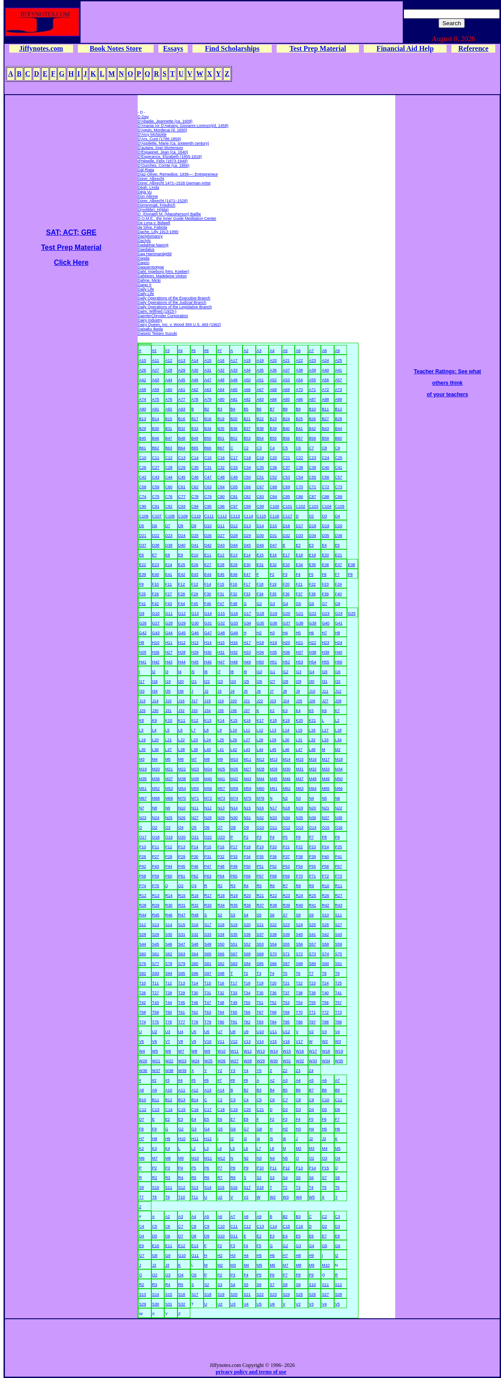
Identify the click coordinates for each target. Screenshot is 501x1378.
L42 (234, 749)
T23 (312, 983)
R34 (221, 905)
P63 (208, 876)
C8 (324, 448)
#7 (219, 350)
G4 (285, 603)
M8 (207, 759)
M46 (287, 779)
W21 (156, 1061)
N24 (156, 817)
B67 (220, 448)
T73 (338, 1012)
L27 (246, 740)
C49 (234, 477)
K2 (272, 710)
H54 (312, 662)
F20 (286, 584)
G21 (299, 613)
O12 (286, 827)
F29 (194, 594)
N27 (195, 817)
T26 (142, 993)
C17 (234, 458)
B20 (234, 419)
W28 (247, 1061)
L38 (181, 749)
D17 (299, 526)
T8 (324, 973)
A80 (220, 399)
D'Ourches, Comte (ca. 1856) (163, 165)
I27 (272, 681)
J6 (259, 691)
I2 (154, 672)
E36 (325, 565)
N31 (247, 817)
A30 (194, 370)
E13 (234, 555)
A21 (286, 360)
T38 (299, 993)
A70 (299, 389)
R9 (311, 886)
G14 (208, 613)
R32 (195, 905)
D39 (169, 545)
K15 (234, 720)
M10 (235, 759)
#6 (206, 350)
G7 (324, 603)
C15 (208, 458)
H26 (156, 652)
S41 (312, 934)
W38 (169, 1070)
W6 (168, 1051)
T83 (260, 1022)
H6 (311, 633)
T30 (194, 993)
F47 (220, 603)
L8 (206, 730)
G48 (221, 633)
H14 (208, 642)
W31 (287, 1061)
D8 (181, 526)
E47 (246, 574)
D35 (325, 535)
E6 (141, 555)
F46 (208, 603)
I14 (312, 672)
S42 (325, 934)
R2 (220, 886)
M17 (326, 759)
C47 (208, 477)
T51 (260, 1002)
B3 (219, 409)
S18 (220, 924)
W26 (221, 1061)
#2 (154, 350)
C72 (325, 487)
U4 (181, 1032)
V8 (180, 1041)
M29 (273, 769)
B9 (298, 409)
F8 (350, 574)
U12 (286, 1032)
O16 (339, 827)
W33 (313, 1061)
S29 (155, 934)
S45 (155, 944)
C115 (261, 516)
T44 (168, 1002)
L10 (234, 730)
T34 (246, 993)
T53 (286, 1002)
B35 (220, 428)
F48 (234, 603)
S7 (285, 915)
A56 (325, 380)
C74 (142, 496)
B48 (181, 438)
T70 (299, 1012)
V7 (167, 1041)
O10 (260, 827)
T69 (286, 1012)
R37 (260, 905)
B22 (260, 419)
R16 (195, 895)
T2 (245, 973)
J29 (142, 710)
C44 (169, 477)
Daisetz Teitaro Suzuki (157, 333)
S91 (338, 963)
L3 (141, 730)
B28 (338, 419)
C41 (339, 467)
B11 (325, 409)
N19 (299, 808)
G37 (286, 623)
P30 (194, 856)
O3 (167, 827)
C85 (286, 496)
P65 (234, 876)
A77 (181, 399)
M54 (182, 788)
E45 (220, 574)
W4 (142, 1051)
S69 (260, 954)
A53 (286, 380)
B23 (273, 419)
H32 (234, 652)
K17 (260, 720)
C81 (234, 496)
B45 (142, 438)
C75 (156, 496)
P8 (324, 837)
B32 (181, 428)
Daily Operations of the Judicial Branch (172, 302)
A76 (168, 399)
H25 (142, 652)
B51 (220, 438)
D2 (311, 516)
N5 (324, 798)
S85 (260, 963)
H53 (299, 662)
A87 (312, 399)
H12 (182, 642)
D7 (167, 526)
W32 (300, 1061)
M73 (221, 798)
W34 (326, 1061)
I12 (286, 672)
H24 (339, 642)
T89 (338, 1022)
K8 (141, 720)
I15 (325, 672)
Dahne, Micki (149, 280)
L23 (194, 740)
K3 (285, 710)
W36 (143, 1070)
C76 (169, 496)
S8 (298, 915)
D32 (286, 535)
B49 (194, 438)
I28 (286, 681)
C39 (312, 467)
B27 (325, 419)
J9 (298, 691)
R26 (325, 895)
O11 (273, 827)
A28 (168, 370)
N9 (167, 808)
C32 (221, 467)
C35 (260, 467)
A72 (325, 389)
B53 (246, 438)
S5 (259, 915)
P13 (181, 847)
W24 (195, 1061)
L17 (325, 730)
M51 (143, 788)
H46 (208, 662)
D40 (182, 545)
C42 (142, 477)
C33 (234, 467)
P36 (273, 856)
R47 (182, 915)
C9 (337, 448)
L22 (181, 740)
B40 (286, 428)
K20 (299, 720)
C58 (142, 487)
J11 (325, 691)
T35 (260, 993)
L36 (155, 749)
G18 (260, 613)
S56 (299, 944)
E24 (168, 565)
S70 (273, 954)
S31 (181, 934)
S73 (312, 954)
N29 (221, 817)
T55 (312, 1002)
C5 (285, 448)
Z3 (298, 1070)
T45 (181, 1002)
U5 (194, 1032)
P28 (168, 856)
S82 (220, 963)
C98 (247, 506)
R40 (299, 905)
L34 (338, 740)
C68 (273, 487)
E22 (142, 565)
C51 (260, 477)
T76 (168, 1022)
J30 (155, 710)
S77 (155, 963)
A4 (272, 350)
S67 (234, 954)
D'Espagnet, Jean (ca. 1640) (163, 152)
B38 (260, 428)
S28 (142, 934)
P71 (312, 876)
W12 (247, 1051)
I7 (219, 672)
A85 (286, 399)
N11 (195, 808)
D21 (142, 535)
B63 (168, 448)
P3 (259, 837)
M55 (195, 788)
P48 (220, 866)
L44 (260, 749)
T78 (194, 1022)
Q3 (194, 886)
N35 (299, 817)
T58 (142, 1012)
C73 (339, 487)
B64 (181, 448)
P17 (234, 847)
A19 (260, 360)
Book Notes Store (115, 48)
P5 (285, 837)
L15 (299, 730)
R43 (339, 905)
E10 (194, 555)
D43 (221, 545)
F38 (312, 594)
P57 (338, 866)
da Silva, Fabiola (152, 227)
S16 (194, 924)
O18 (156, 837)
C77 (182, 496)
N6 (337, 798)
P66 (246, 876)
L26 (234, 740)
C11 (156, 458)
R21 (260, 895)
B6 (259, 409)
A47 (208, 380)
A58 (142, 389)
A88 (325, 399)
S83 (234, 963)
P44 (168, 866)
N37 (325, 817)
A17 (234, 360)
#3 (167, 350)
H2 (259, 633)
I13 (298, 672)
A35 (260, 370)
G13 (195, 613)
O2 (155, 827)
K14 (220, 720)
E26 (194, 565)
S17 (208, 924)
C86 (299, 496)
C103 (314, 506)
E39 (142, 574)
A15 (208, 360)
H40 (339, 652)
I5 (193, 672)
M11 (247, 759)
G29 (182, 623)
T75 (155, 1022)
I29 (298, 681)
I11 (272, 672)
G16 (234, 613)
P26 (142, 856)
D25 (195, 535)
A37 (286, 370)
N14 (234, 808)
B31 (168, 428)
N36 (312, 817)
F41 (142, 603)
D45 (247, 545)
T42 (142, 1002)
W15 (287, 1051)
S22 (273, 924)
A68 (273, 389)
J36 (234, 710)
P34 (246, 856)
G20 (286, 613)
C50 (247, 477)
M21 (169, 769)
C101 (288, 506)
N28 (208, 817)
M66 (339, 788)
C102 (300, 506)
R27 (339, 895)
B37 (246, 428)
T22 (299, 983)
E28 (220, 565)
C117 (288, 516)
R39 (286, 905)
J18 (207, 701)
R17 (208, 895)
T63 (208, 1012)
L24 (207, 740)
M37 (169, 779)
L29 (273, 740)
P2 (245, 837)
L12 (260, 730)
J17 (194, 701)
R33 (208, 905)
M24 (208, 769)
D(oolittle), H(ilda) (153, 209)
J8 (285, 691)
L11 (246, 730)
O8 (233, 827)
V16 (286, 1041)
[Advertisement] (71, 696)
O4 (181, 827)
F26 (155, 594)
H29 (195, 652)
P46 (194, 866)
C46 (195, 477)
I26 (259, 681)
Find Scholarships (232, 48)
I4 (180, 672)
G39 (312, 623)
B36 (234, 428)
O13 (299, 827)
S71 (286, 954)
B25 (299, 419)
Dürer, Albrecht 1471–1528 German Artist (174, 183)
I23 (220, 681)
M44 (261, 779)
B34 (208, 428)
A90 (142, 409)
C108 (170, 516)
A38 (299, 370)
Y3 (233, 1070)
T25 (338, 983)
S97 (208, 973)
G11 (169, 613)
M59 (247, 788)
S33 (208, 934)
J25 (299, 701)
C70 (299, 487)
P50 (246, 866)
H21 (299, 642)
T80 (220, 1022)
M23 (195, 769)
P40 (325, 856)
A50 (246, 380)
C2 (246, 448)
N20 (312, 808)
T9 (337, 973)
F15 (220, 584)
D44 (234, 545)
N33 (273, 817)
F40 (338, 594)
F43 (168, 603)
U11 (273, 1032)
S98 (220, 973)
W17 (313, 1051)
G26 (142, 623)
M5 (168, 759)
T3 (259, 973)
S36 (246, 934)
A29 (181, 370)
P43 (155, 866)
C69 (286, 487)
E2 (298, 545)
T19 (260, 983)
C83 (260, 496)
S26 (325, 924)
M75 (247, 798)
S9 (311, 915)
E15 (260, 555)
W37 (156, 1070)
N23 (142, 817)
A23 (312, 360)
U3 (167, 1032)
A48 (220, 380)
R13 (156, 895)
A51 (260, 380)
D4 (337, 516)
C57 (339, 477)
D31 (273, 535)
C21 (286, 458)
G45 (182, 633)
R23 (286, 895)
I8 (232, 672)
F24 (338, 584)
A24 (325, 360)
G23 (325, 613)
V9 (193, 1041)
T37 (286, 993)
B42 (312, 428)
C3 (259, 448)
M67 (143, 798)
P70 (299, 876)
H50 (260, 662)
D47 (273, 545)
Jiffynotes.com (41, 48)
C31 (208, 467)
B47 (168, 438)
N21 (325, 808)
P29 (181, 856)
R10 (325, 886)
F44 (181, 603)
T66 (246, 1012)
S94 (168, 973)
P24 (325, 847)
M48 (313, 779)
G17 (247, 613)
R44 (142, 915)
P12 (168, 847)
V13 (246, 1041)
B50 (208, 438)
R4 (246, 886)
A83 (260, 399)
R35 (234, 905)
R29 (156, 905)
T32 (220, 993)
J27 (325, 701)
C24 (325, 458)
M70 (182, 798)
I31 (325, 681)
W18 (326, 1051)
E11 (208, 555)
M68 (156, 798)
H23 (325, 642)
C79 (208, 496)
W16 (300, 1051)
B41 (299, 428)
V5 (141, 1041)
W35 (339, 1061)
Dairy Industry (150, 320)
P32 (220, 856)
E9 (180, 555)
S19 (234, 924)
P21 (286, 847)
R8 (298, 886)
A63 (208, 389)
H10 (156, 642)
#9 (245, 1080)
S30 (168, 934)
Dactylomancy (150, 236)
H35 (273, 652)
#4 (180, 350)
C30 (195, 467)
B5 (245, 409)
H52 (286, 662)
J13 (142, 701)
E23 (155, 565)
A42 (142, 380)
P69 (286, 876)
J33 (194, 710)
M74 (235, 798)
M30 (287, 769)
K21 (312, 720)
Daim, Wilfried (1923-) (157, 311)
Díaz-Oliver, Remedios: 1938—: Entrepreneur (178, 174)
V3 (324, 1032)
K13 (208, 720)
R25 (312, 895)
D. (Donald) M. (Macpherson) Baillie (169, 214)
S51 (234, 944)
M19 (143, 769)
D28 (234, 535)
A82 (246, 399)
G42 (142, 633)
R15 (182, 895)
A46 (194, 380)
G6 (311, 603)
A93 (181, 409)
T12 (168, 983)
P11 (155, 847)
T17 (234, 983)
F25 (142, 594)
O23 (221, 837)
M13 (273, 759)
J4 (233, 691)
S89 (312, 963)
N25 (169, 817)
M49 (326, 779)
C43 (156, 477)
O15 (325, 827)
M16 (313, 759)
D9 (194, 526)
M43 (247, 779)
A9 (337, 350)
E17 (286, 555)
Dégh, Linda (148, 187)
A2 (245, 350)
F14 (208, 584)
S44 (142, 944)
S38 (273, 934)
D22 (156, 535)
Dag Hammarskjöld (155, 254)
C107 (157, 516)
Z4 (311, 1070)
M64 (313, 788)
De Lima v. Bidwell (154, 223)
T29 (181, 993)
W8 (194, 1051)
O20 (182, 837)
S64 (194, 954)
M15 (300, 759)
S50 (220, 944)
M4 (155, 759)
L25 (220, 740)
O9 (246, 827)
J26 (312, 701)
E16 (273, 555)
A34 (246, 370)
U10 (260, 1032)
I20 (181, 681)
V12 (234, 1041)
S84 (246, 963)
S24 (299, 924)
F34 (260, 594)
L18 (338, 730)
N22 (339, 808)
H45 (195, 662)
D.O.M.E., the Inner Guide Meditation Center (177, 218)
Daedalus (146, 249)
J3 (219, 691)
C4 (272, 448)
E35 (312, 565)
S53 (260, 944)
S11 (338, 915)
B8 (285, 409)
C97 (234, 506)
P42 (142, 866)
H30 (208, 652)
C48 (221, 477)
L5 (167, 730)
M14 (287, 759)
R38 (273, 905)
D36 (339, 535)
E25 (181, 565)
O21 (195, 837)
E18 (299, 555)
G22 (312, 613)
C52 (273, 477)
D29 (247, 535)
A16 (220, 360)
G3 (272, 603)
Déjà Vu (145, 192)
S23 (286, 924)
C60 (169, 487)
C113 (235, 516)
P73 (338, 876)
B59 (325, 438)
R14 (169, 895)
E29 (234, 565)
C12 (169, 458)
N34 (286, 817)
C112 (222, 516)
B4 (233, 409)
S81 (208, 963)
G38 (299, 623)
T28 (168, 993)
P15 (208, 847)
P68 (273, 876)
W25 (208, 1061)
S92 (142, 973)
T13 (181, 983)
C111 (209, 516)
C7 (311, 448)
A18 (246, 360)
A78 (194, 399)
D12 (234, 526)
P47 (208, 866)
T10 (142, 983)
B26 (312, 419)
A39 (312, 370)
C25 (339, 458)
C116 (274, 516)
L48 (312, 749)
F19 (273, 584)
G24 (339, 613)
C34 (247, 467)
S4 (245, 915)
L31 (299, 740)
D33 (299, 535)
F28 (181, 594)
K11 (181, 720)
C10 (142, 458)
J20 (234, 701)
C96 (221, 506)
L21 (168, 740)
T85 (286, 1022)
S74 (325, 954)
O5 (194, 827)
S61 (155, 954)
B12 (338, 409)
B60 (338, 438)
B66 (208, 448)
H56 (339, 662)
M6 (181, 759)
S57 (312, 944)
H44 (182, 662)
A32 (220, 370)
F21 (299, 584)
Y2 (219, 1070)
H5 (298, 633)
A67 (260, 389)
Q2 (181, 886)
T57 (338, 1002)
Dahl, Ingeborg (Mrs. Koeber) (163, 271)
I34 (155, 691)
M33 (326, 769)
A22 (299, 360)
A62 (194, 389)
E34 (299, 565)
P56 (325, 866)
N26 (182, 817)
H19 (273, 642)
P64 (220, 876)
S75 (338, 954)
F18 (260, 584)
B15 (168, 419)
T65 (234, 1012)
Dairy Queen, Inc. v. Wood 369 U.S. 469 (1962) (179, 324)
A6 (298, 350)
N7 (141, 808)
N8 (155, 808)
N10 (182, 808)
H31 (221, 652)
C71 (312, 487)
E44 (208, 574)
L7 (193, 730)
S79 (181, 963)
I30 (312, 681)
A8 (324, 350)
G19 (273, 613)
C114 (248, 516)
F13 (194, 584)
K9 (154, 720)
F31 (220, 594)
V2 (311, 1032)
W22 (169, 1061)
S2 (219, 915)
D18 (312, 526)
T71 (312, 1012)
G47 (208, 633)
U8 (233, 1032)
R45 (156, 915)
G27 (156, 623)
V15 (273, 1041)
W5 (155, 1051)
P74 (142, 886)
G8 (337, 603)
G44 (169, 633)
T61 (181, 1012)
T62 (194, 1012)
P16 (220, 847)
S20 (246, 924)
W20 (143, 1061)
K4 (298, 710)
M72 (208, 798)
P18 (246, 847)
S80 (194, 963)
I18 (155, 681)
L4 (154, 730)
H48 (234, 662)
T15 (208, 983)
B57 (299, 438)
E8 (167, 555)
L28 (260, 740)
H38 (312, 652)
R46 (169, 915)
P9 (337, 837)
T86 (299, 1022)
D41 (195, 545)
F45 (194, 603)
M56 (208, 788)
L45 (273, 749)
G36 (273, 623)
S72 (299, 954)
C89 (339, 496)
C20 (273, 458)
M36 (156, 779)
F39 (325, 594)
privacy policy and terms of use (251, 1372)
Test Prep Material (317, 48)
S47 (181, 944)
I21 (194, 681)
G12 (182, 613)
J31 (168, 710)
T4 (272, 973)
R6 (272, 886)
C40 (325, 467)
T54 (299, 1002)
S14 (168, 924)
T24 (325, 983)
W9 (207, 1051)
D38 (156, 545)
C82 (247, 496)
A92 (168, 409)
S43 (338, 934)
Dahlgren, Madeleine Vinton (162, 276)
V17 (299, 1041)
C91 (156, 506)
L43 (246, 749)
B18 (208, 419)
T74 (142, 1022)
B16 (181, 419)
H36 (286, 652)
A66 (246, 389)
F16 (234, 584)
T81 (234, 1022)
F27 (168, 594)
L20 (155, 740)
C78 (195, 496)
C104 (326, 506)
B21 (246, 419)
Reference (473, 48)
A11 (155, 360)
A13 (181, 360)
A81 (234, 399)
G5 (298, 603)
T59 (155, 1012)
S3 (233, 915)
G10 (156, 613)
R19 (234, 895)
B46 (155, 438)
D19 (325, 526)
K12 (194, 720)
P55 (312, 866)
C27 (156, 467)
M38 (182, 779)
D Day (143, 117)
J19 (220, 701)
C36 (273, 467)
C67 (260, 487)
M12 (261, 759)
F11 (168, 584)
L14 (286, 730)
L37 (168, 749)
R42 (325, 905)
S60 (142, 954)
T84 (273, 1022)
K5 (311, 710)
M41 (221, 779)
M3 (142, 759)
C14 (195, 458)
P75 (155, 886)
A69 (286, 389)
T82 (246, 1022)
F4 (298, 574)
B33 (194, 428)
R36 (247, 905)
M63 (300, 788)
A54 (299, 380)
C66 (247, 487)
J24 (286, 701)
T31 (208, 993)
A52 (273, 380)
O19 (169, 837)
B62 (155, 448)
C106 (144, 516)
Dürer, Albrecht (151, 178)
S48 (194, 944)
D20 (339, 526)
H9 (141, 642)
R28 (142, 905)
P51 (260, 866)
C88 (325, 496)
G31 (208, 623)
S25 (312, 924)
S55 (286, 944)
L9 (219, 730)
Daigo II (144, 285)
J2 (206, 691)
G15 (221, 613)
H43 (169, 662)
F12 (181, 584)
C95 (208, 506)
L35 (142, 749)
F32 (234, 594)
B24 (286, 419)
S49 (208, 944)
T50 (246, 1002)
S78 (168, 963)
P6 (298, 837)
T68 (273, 1012)
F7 (337, 574)
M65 (326, 788)
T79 (208, 1022)
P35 (260, 856)
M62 (287, 788)
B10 (312, 409)
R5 (259, 886)
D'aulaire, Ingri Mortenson (160, 147)
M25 (221, 769)
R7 (285, 886)
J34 (207, 710)
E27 (208, 565)
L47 (299, 749)
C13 (182, 458)
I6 (206, 672)
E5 (337, 545)
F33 (246, 594)
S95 (181, 973)
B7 (272, 409)
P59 (155, 876)
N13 (221, 808)
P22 (299, 847)
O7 (220, 827)
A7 (311, 350)
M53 (169, 788)
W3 (338, 1041)
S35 (234, 934)
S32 (194, 934)
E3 (311, 545)
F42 (155, 603)
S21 (260, 924)
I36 (181, 691)
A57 (338, 380)
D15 (273, 526)
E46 (234, 574)
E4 (324, 545)
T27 (155, 993)
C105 (340, 506)
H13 (195, 642)
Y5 (259, 1070)
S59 (338, 944)
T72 (325, 1012)
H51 (273, 662)
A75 (155, 399)
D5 (141, 526)
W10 (221, 1051)
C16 (221, 458)
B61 (142, 448)
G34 (247, 623)
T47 (208, 1002)
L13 (273, 730)
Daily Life (146, 289)
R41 (312, 905)
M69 (169, 798)
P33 (234, 856)
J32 (181, 710)
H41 (142, 662)
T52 (273, 1002)
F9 (141, 584)
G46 (195, 633)
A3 (259, 350)
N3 (298, 798)
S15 (181, 924)
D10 (208, 526)
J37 (246, 710)
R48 (195, 915)
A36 (273, 370)
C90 (142, 506)
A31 (208, 370)
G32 (221, 623)
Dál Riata (146, 170)
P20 (273, 847)
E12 (220, 555)
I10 (259, 672)
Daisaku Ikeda (150, 329)
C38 (299, 467)
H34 (260, 652)
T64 (220, 1012)
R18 (221, 895)
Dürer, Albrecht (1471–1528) (163, 201)
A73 (338, 389)
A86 (299, 399)
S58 (325, 944)
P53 (286, 866)
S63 (181, 954)
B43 (325, 428)
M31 (300, 769)
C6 (298, 448)
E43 (194, 574)
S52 (246, 944)
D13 (247, 526)
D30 (260, 535)
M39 (195, 779)
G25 (351, 613)
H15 (221, 642)
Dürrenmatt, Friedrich (156, 205)
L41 (220, 749)
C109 (183, 516)
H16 (234, 642)
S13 (155, 924)
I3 (167, 672)
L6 (180, 730)
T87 (312, 1022)
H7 (324, 633)
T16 (220, 983)
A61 (181, 389)
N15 (247, 808)
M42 (235, 779)
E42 (181, 574)
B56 (286, 438)
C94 (195, 506)
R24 (299, 895)
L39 (194, 749)
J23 (273, 701)
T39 (312, 993)
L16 (312, 730)
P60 (168, 876)
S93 (155, 973)
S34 (220, 934)
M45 (273, 779)
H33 (247, 652)
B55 (273, 438)
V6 (154, 1041)
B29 (142, 428)
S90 (325, 963)
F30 (208, 594)
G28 (169, 623)
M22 (182, 769)
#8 (233, 1080)
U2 (155, 1032)
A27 (155, 370)
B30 (155, 428)
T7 (311, 973)
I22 (207, 681)
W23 (182, 1061)
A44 (168, 380)
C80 (221, 496)
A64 (220, 389)
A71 (312, 389)
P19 (260, 847)
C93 (182, 506)
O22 (208, 837)
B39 (273, 428)
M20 (156, 769)
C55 (312, 477)
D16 (286, 526)
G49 (234, 633)
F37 (299, 594)
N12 (208, 808)
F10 (155, 584)
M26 (235, 769)
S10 (325, 915)
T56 (325, 1002)
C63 (208, 487)
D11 (221, 526)
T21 (286, 983)
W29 (261, 1061)
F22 (312, 584)
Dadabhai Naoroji (153, 245)
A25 (338, 360)
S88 (299, 963)
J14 (155, 701)
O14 (312, 827)
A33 (234, 370)
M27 (247, 769)
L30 (286, 740)
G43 (156, 633)
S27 (338, 924)
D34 (312, 535)
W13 (261, 1051)
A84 (273, 399)
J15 (168, 701)
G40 (325, 623)
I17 (142, 681)
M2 (338, 749)
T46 (194, 1002)
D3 (324, 516)
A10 (142, 360)
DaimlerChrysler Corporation (163, 316)
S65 (208, 954)
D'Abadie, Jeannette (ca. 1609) (165, 121)
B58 (312, 438)
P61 (181, 876)
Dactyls (144, 240)
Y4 (245, 1070)
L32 (312, 740)
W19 (339, 1051)
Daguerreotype (151, 267)
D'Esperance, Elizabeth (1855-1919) (170, 156)
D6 (155, 526)
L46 (286, 749)
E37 (338, 565)
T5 (285, 973)
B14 (155, 419)
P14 (194, 847)
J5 (245, 691)
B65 (194, 448)
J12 (338, 691)
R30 (169, 905)
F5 (311, 574)
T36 (273, 993)
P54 (299, 866)
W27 (235, 1061)
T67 (260, 1012)
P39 (312, 856)
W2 (325, 1041)
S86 (273, 963)
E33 (286, 565)
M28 (261, 769)
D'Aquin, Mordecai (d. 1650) (162, 130)
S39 (286, 934)
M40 (208, 779)
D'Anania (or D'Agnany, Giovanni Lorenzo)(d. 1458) (183, 125)
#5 (193, 350)
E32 (273, 565)
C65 (234, 487)
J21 (246, 701)
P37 (286, 856)
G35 (260, 623)
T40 (325, 993)
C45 (182, 477)
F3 (285, 574)
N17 (273, 808)
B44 (338, 428)
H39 (325, 652)
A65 (234, 389)
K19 (286, 720)
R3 (233, 886)
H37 (299, 652)
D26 (208, 535)
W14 (274, 1051)
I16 (338, 672)
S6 (272, 915)
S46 (168, 944)
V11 (220, 1041)
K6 (324, 710)
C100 (274, 506)
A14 (194, 360)
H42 (156, 662)
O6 (207, 827)
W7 (181, 1051)
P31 (208, 856)
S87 (286, 963)
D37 (142, 545)
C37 (286, 467)
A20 (273, 360)
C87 (312, 496)
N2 (285, 798)
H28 (182, 652)
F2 (272, 574)
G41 (339, 623)
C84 (273, 496)
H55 (325, 662)
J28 (338, 701)
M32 (313, 769)
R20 (247, 895)
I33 (142, 691)
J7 (272, 691)
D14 (260, 526)
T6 (298, 973)
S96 (194, 973)
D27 (221, 535)
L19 (142, 740)
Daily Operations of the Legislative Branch (175, 307)
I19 (168, 681)
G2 (259, 603)
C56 (325, 477)
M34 (339, 769)
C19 (260, 458)
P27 (155, 856)
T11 (155, 983)
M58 (235, 788)
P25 (338, 847)
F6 (324, 574)
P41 (338, 856)
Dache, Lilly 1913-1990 (158, 232)
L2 (337, 720)
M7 (194, 759)
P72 (325, 876)
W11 (235, 1051)
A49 (234, 380)
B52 (234, 438)
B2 (206, 409)
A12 (168, 360)
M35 (143, 779)
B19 (220, 419)
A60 (168, 389)
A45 (181, 380)
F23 (325, 584)
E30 (246, 565)
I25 (246, 681)
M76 (261, 798)
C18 (247, 458)
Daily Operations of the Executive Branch (174, 298)
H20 (286, 642)
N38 (339, 817)
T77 (181, 1022)
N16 (260, 808)
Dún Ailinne (148, 196)
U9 (246, 1032)
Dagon (144, 262)
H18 (260, 642)
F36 (286, 594)
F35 (273, 594)
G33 (234, 623)
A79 (208, 399)
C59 (156, 487)
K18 (273, 720)
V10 (208, 1041)
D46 (260, 545)
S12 (142, 924)
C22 (299, 458)
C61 (182, 487)
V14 (260, 1041)
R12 (142, 895)
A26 (142, 370)
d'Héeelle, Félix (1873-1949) (163, 161)
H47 (221, 662)
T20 (273, 983)
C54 (299, 477)
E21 (338, 555)
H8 (337, 633)
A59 (155, 389)
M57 (221, 788)
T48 (220, 1002)
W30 (274, 1061)
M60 (261, 788)
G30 (195, 623)
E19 (312, 555)
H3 (272, 633)
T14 (194, 983)
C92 (169, 506)
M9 (220, 759)
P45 (181, 866)
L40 (207, 749)
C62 (195, 487)
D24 (182, 535)
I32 (338, 681)
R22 (273, 895)
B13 (142, 419)
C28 (169, 467)
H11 (169, 642)
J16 (181, 701)
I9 (245, 672)
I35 (168, 691)
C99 (260, 506)
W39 (182, 1070)
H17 (247, 642)
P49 (234, 866)
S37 (260, 934)
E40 (155, 574)
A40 (325, 370)
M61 (273, 788)
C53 (286, 477)
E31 (260, 565)
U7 (220, 1032)
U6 (207, 1032)
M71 (195, 798)
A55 (312, 380)
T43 (155, 1002)
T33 (234, 993)
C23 (312, 458)
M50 (339, 779)
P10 (142, 847)
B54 (260, 438)
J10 (312, 691)
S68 (246, 954)
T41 (338, 993)
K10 (168, 720)
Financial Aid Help (405, 48)
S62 (168, 954)
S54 (273, 944)
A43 (155, 380)
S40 (299, 934)
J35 (220, 710)
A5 (285, 350)
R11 (339, 886)
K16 (246, 720)
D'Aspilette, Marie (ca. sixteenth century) (173, 143)
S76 (142, 963)
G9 (141, 613)
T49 (234, 1002)
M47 (300, 779)
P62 (194, 876)
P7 (311, 837)
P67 (260, 876)
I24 (233, 681)
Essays (173, 48)
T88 (325, 1022)
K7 (337, 710)
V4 (337, 1032)
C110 (196, 516)
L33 (325, 740)
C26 (142, 467)
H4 (285, 633)
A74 (142, 399)
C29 (182, 467)
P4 (272, 837)
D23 (169, 535)
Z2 (285, 1070)
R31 (182, 905)
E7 (154, 555)
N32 (260, 817)
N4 (311, 798)
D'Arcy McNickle (152, 134)
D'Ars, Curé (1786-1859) (159, 139)
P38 (299, 856)
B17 (194, 419)
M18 (339, 759)
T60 (168, 1012)
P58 (142, 876)
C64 (221, 487)
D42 (208, 545)
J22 (260, 701)
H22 (312, 642)
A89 (338, 399)
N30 (234, 817)
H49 (247, 662)
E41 (168, 574)
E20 (325, 555)
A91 (155, 409)
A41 (338, 370)
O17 (142, 837)
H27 (169, 652)
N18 (286, 808)
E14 (246, 555)
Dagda (144, 258)
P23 (312, 847)
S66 (220, 954)
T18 (246, 983)
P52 (273, 866)
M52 (156, 788)
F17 (246, 584)
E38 (351, 565)
